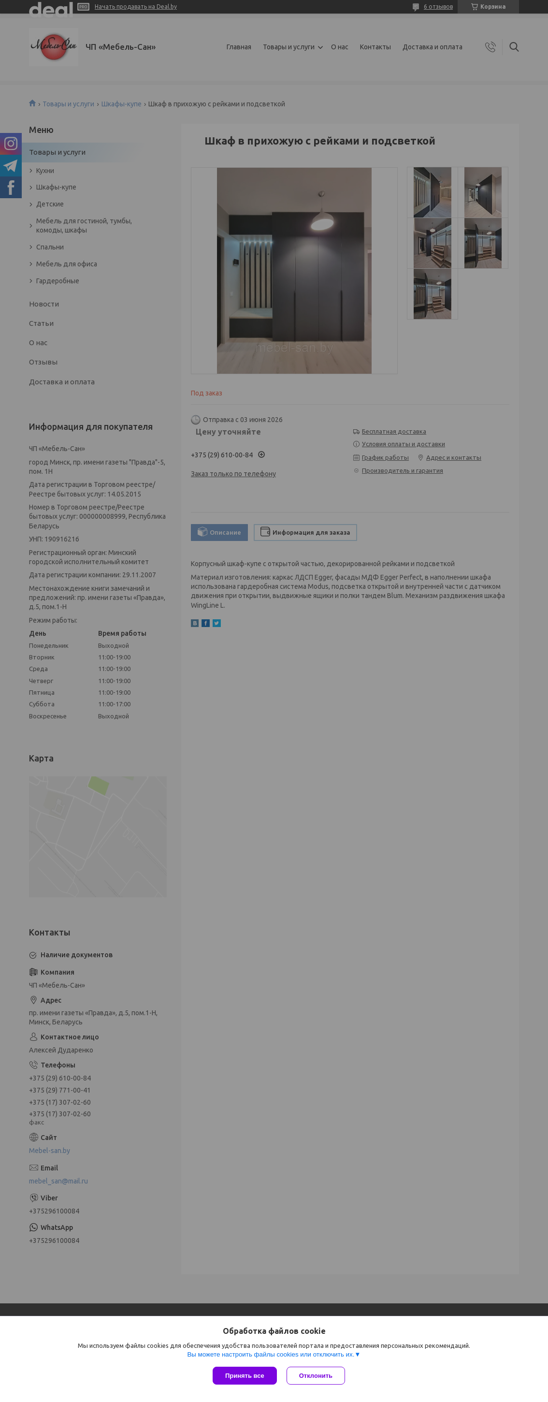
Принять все (244, 1375)
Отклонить (315, 1375)
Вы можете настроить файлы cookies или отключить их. (270, 1354)
